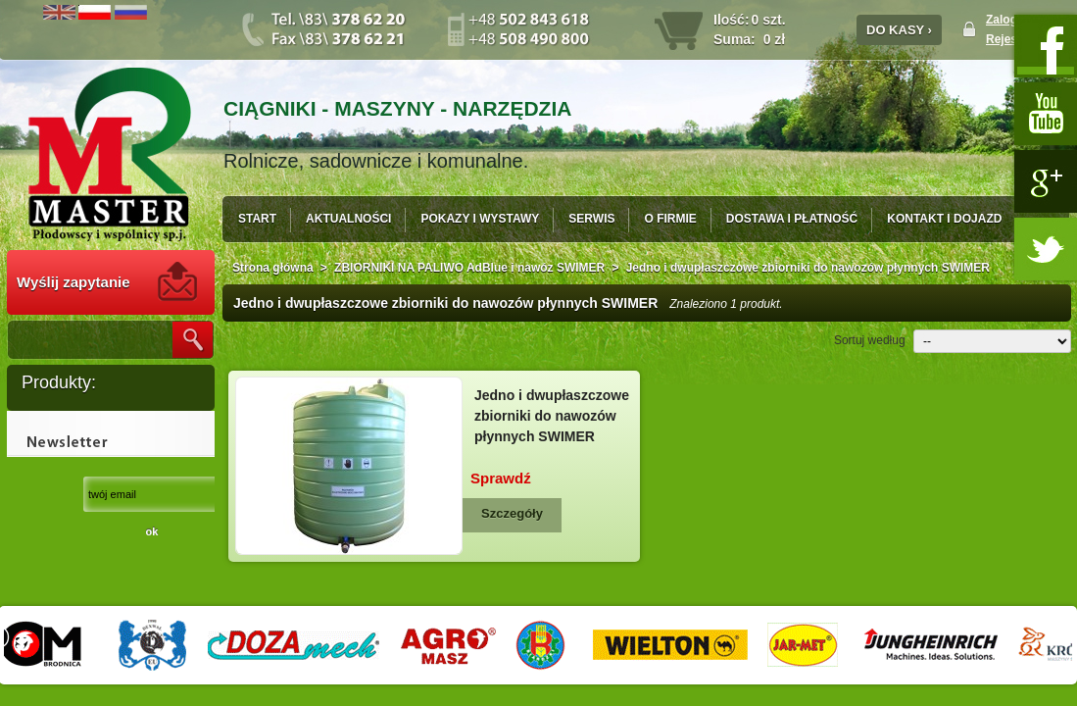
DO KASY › (899, 30)
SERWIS (591, 219)
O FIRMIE (670, 219)
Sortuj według (870, 340)
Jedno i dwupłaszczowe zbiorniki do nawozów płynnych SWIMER (551, 415)
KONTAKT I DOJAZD (944, 219)
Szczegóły (512, 513)
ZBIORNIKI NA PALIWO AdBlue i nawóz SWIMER (469, 268)
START (257, 219)
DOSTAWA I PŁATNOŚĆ (791, 219)
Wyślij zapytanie (73, 282)
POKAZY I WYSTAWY (479, 219)
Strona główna (273, 268)
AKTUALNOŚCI (348, 219)
